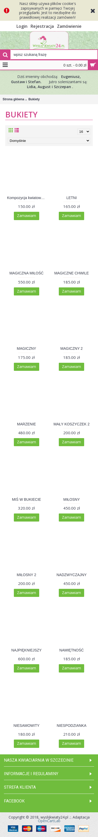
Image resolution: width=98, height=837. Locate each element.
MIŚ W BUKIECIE (26, 499)
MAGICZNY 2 (71, 348)
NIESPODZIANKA (72, 725)
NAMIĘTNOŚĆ (71, 650)
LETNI (71, 198)
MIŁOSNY (71, 499)
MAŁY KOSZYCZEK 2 (72, 424)
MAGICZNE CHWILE (71, 273)
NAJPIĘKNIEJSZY (26, 650)
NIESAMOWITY (26, 725)
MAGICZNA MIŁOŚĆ (26, 273)
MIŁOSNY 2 (26, 575)
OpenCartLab (49, 820)
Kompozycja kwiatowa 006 (27, 198)
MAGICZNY (26, 348)
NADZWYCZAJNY (71, 575)
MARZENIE (26, 424)
